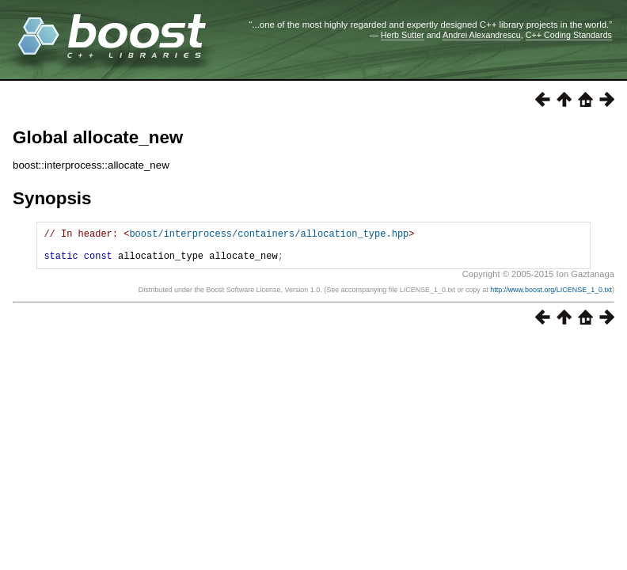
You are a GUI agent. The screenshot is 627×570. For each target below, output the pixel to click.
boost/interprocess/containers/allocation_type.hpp (268, 235)
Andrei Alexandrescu (482, 35)
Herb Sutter (402, 35)
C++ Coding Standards (569, 35)
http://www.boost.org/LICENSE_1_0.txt (551, 297)
